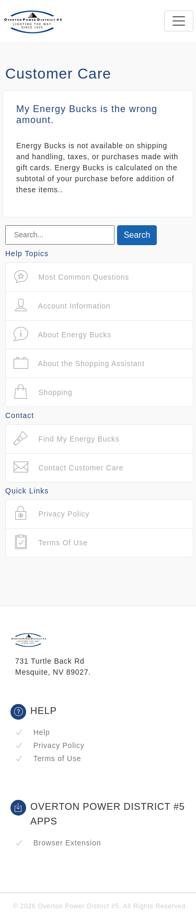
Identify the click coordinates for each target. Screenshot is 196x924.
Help (32, 732)
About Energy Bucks (62, 334)
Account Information (62, 306)
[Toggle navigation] (178, 20)
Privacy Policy (49, 745)
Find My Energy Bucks (66, 439)
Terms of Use (48, 758)
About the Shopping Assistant (79, 363)
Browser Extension (58, 843)
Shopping (43, 392)
